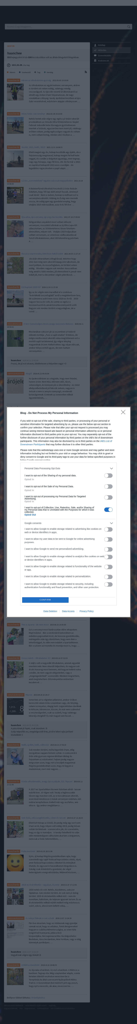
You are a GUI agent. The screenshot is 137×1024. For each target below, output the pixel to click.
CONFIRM (45, 600)
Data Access (68, 611)
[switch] (108, 475)
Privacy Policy (86, 611)
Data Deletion (50, 611)
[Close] (124, 413)
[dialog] (68, 512)
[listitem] (69, 468)
